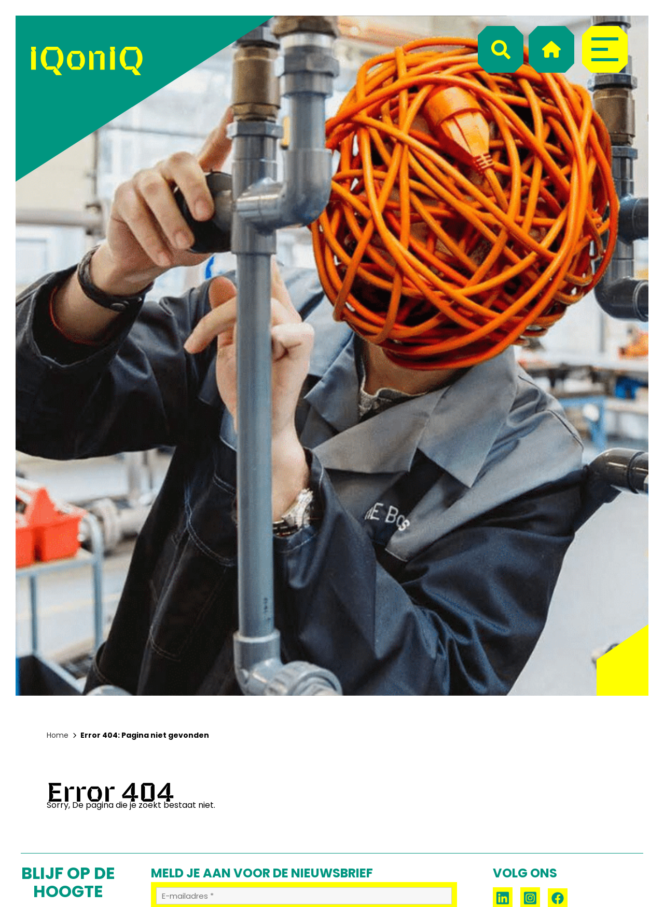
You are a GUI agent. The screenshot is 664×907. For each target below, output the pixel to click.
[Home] (551, 49)
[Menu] (605, 49)
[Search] (500, 49)
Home (57, 735)
